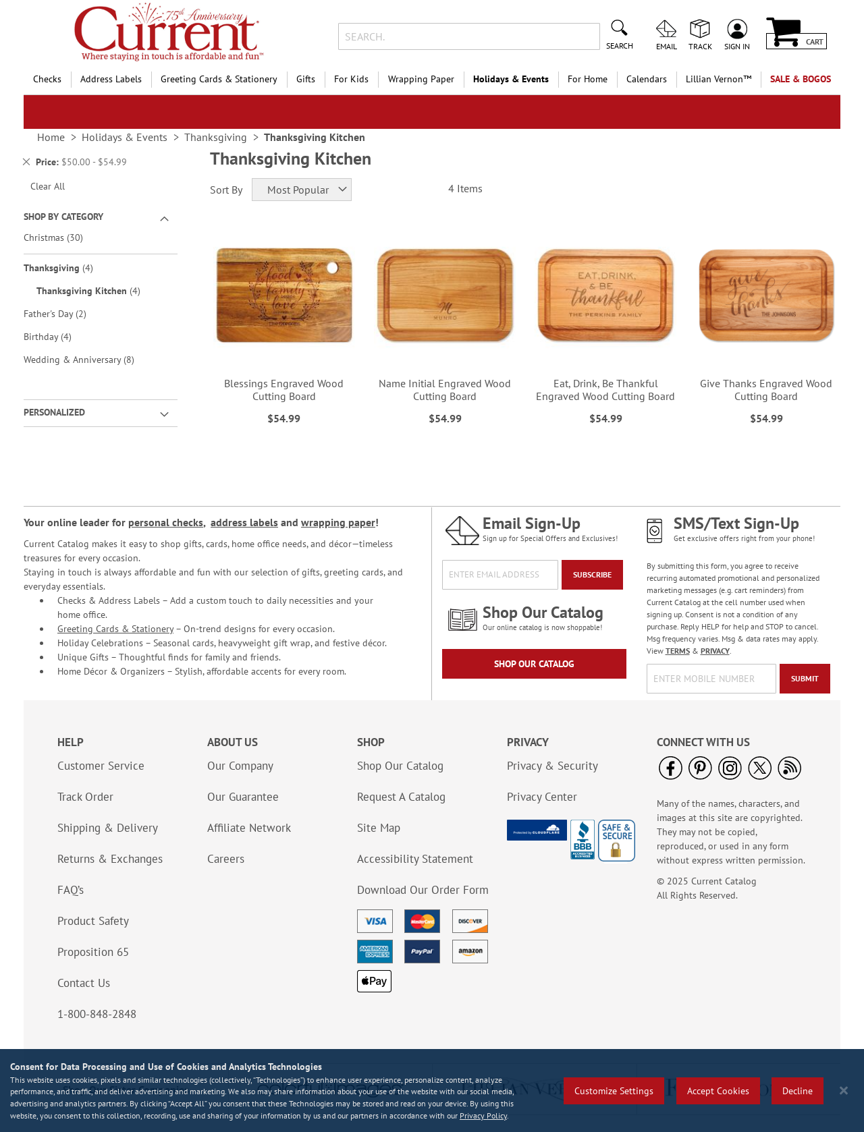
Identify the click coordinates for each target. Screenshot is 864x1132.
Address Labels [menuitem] (111, 79)
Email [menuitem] (666, 46)
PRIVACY (715, 651)
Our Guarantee (243, 796)
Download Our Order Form (423, 889)
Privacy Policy (483, 1115)
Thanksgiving (68, 267)
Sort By (226, 189)
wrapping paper (338, 522)
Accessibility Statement (415, 858)
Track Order (85, 796)
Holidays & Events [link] (124, 137)
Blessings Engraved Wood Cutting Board (284, 389)
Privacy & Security (552, 765)
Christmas (63, 237)
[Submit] (805, 679)
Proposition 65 (93, 951)
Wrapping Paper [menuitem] (421, 79)
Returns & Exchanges (110, 858)
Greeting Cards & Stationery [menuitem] (219, 79)
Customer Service (100, 765)
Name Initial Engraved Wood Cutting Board (445, 389)
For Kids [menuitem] (351, 79)
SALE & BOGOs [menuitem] (800, 79)
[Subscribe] (592, 575)
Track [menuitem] (700, 46)
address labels (244, 522)
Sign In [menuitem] (737, 46)
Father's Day (64, 313)
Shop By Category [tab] (63, 216)
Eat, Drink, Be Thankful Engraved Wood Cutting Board (605, 389)
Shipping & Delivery (107, 827)
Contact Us (83, 982)
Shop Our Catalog (534, 664)
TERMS (678, 651)
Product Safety (93, 920)
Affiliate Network (249, 827)
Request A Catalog (401, 796)
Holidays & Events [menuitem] (511, 79)
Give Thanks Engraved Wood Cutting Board (766, 389)
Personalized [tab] (54, 412)
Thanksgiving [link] (215, 137)
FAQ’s (70, 889)
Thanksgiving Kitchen (97, 290)
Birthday (57, 336)
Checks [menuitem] (47, 79)
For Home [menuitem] (588, 79)
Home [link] (51, 137)
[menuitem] (718, 79)
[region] (432, 1090)
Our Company (240, 765)
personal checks (165, 522)
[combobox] (468, 36)
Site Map (378, 827)
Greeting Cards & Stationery (115, 629)
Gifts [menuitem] (305, 79)
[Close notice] (843, 1090)
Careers (225, 858)
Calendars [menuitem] (646, 79)
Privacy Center (542, 796)
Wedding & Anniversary (88, 359)
